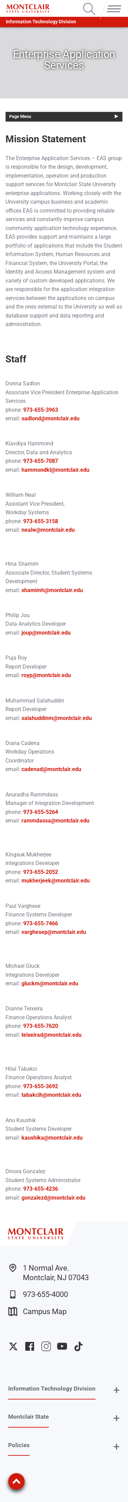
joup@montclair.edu (45, 632)
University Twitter (13, 1346)
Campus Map (37, 1311)
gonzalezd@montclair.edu (53, 1197)
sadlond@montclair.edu (51, 418)
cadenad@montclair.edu (51, 769)
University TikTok (78, 1346)
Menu (112, 3)
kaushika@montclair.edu (52, 1137)
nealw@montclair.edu (48, 530)
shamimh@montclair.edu (52, 590)
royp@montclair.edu (46, 675)
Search (89, 3)
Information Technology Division (41, 22)
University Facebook (30, 1346)
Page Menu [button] (20, 116)
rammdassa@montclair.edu (55, 820)
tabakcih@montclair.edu (51, 1095)
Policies (19, 1445)
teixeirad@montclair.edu (52, 1035)
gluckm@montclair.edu (50, 983)
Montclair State (28, 1416)
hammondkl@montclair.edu (55, 470)
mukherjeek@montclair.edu (56, 880)
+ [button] (116, 1390)
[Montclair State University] (27, 8)
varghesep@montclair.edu (54, 932)
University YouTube (62, 1346)
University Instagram (46, 1346)
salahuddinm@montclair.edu (57, 718)
